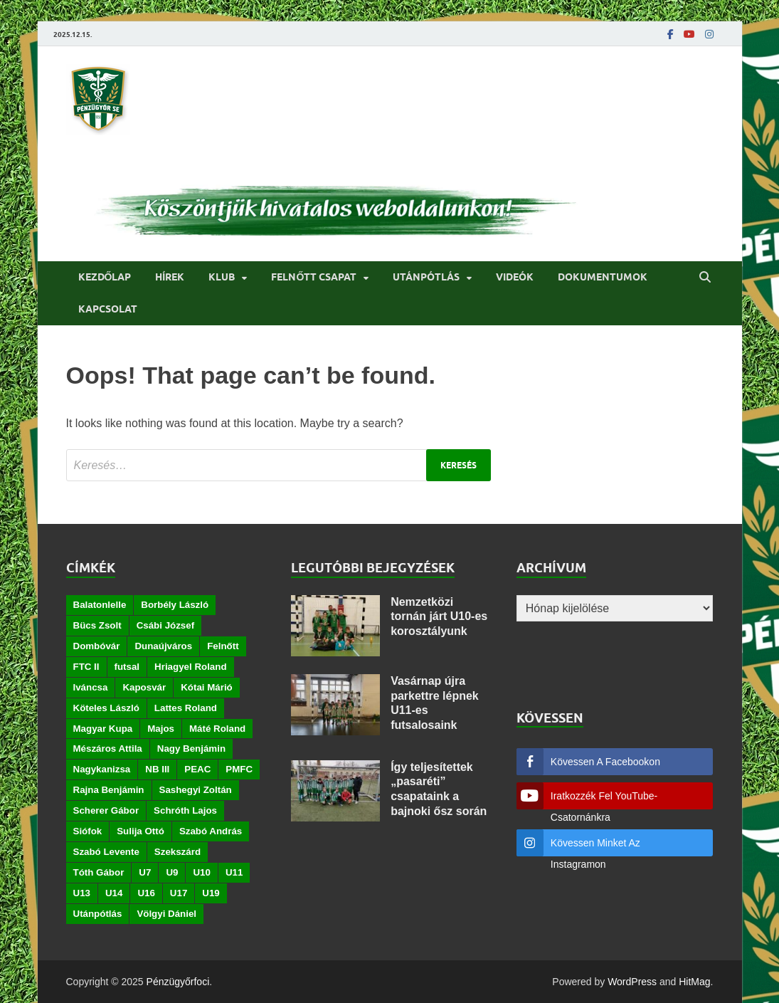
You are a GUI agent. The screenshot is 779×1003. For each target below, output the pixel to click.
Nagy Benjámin (191, 748)
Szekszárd (177, 851)
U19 (210, 893)
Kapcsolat (107, 309)
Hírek (169, 277)
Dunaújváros (163, 646)
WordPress (632, 981)
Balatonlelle (100, 604)
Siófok (87, 831)
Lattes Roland (185, 708)
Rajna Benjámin (108, 789)
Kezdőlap (105, 277)
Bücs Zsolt (97, 625)
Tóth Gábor (98, 872)
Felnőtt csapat (313, 277)
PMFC (239, 769)
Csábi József (165, 625)
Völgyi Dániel (166, 913)
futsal (127, 666)
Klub (221, 277)
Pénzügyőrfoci (178, 981)
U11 (234, 872)
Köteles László (106, 708)
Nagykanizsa (102, 769)
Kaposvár (144, 687)
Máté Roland (217, 728)
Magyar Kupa (103, 728)
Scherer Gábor (106, 810)
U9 (172, 872)
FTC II (86, 666)
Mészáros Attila (107, 748)
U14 (113, 893)
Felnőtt (222, 646)
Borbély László (174, 604)
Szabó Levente (106, 851)
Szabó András (210, 831)
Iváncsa (90, 687)
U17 (178, 893)
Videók (515, 277)
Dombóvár (96, 646)
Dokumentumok (602, 277)
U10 (201, 872)
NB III (157, 769)
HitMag (694, 981)
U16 (145, 893)
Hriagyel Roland (190, 666)
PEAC (197, 769)
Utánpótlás (426, 277)
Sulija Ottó (140, 831)
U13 (81, 893)
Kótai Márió (207, 687)
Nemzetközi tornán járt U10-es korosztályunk (439, 617)
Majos (160, 728)
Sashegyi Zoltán (195, 789)
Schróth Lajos (185, 810)
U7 (145, 872)
